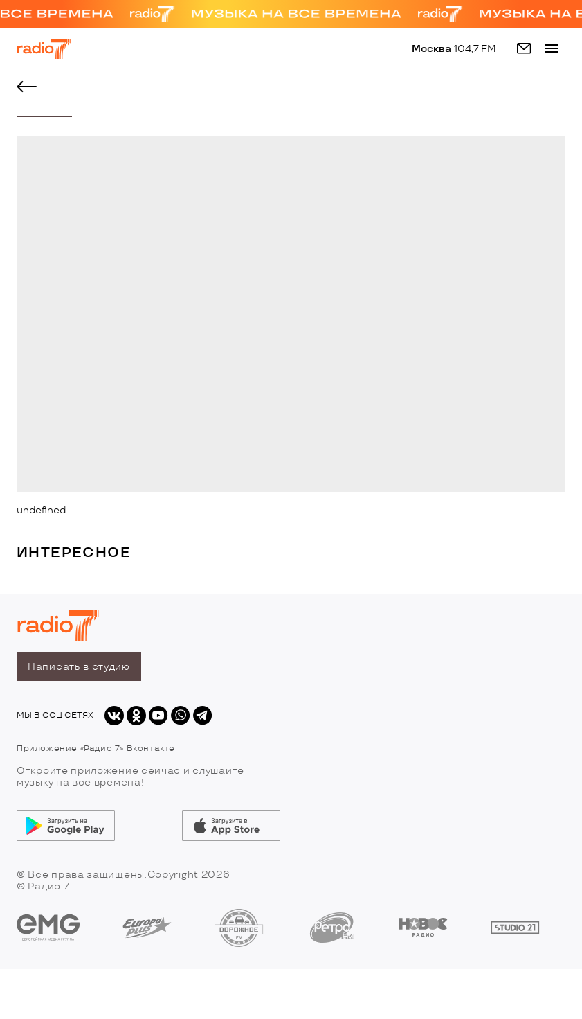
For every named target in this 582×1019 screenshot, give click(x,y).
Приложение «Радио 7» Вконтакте (96, 748)
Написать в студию (79, 667)
